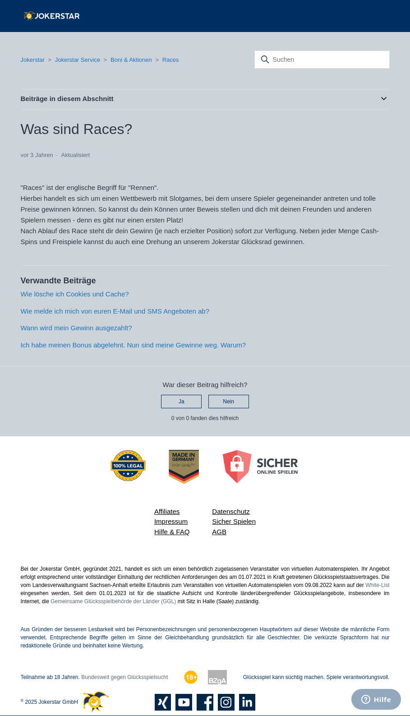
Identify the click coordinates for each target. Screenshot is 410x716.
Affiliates (167, 511)
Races (170, 59)
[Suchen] (322, 60)
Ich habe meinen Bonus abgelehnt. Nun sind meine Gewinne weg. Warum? (133, 345)
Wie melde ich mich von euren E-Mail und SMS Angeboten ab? (114, 311)
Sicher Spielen (234, 521)
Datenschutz (230, 511)
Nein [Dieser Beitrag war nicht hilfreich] (228, 401)
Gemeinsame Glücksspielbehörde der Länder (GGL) (113, 601)
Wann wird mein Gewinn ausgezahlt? (76, 328)
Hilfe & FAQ (171, 532)
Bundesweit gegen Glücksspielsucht (124, 677)
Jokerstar (33, 59)
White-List (377, 585)
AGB (219, 532)
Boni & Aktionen (131, 59)
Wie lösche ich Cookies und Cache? (74, 294)
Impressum (171, 521)
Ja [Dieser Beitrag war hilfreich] (181, 401)
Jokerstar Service (77, 59)
